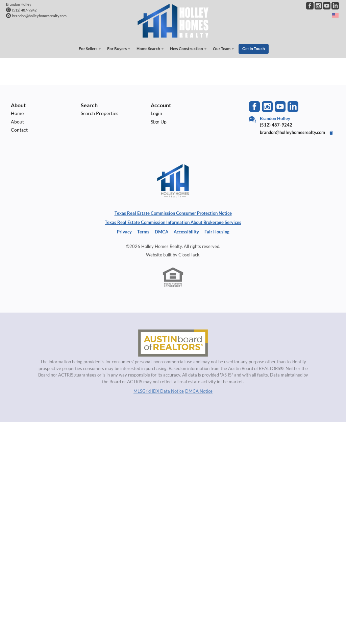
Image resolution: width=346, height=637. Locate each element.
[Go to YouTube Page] (326, 5)
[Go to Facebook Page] (310, 5)
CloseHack (188, 253)
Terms (143, 230)
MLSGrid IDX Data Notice (158, 390)
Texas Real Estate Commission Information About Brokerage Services (173, 221)
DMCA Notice (199, 390)
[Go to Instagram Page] (318, 5)
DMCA (161, 230)
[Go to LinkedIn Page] (335, 5)
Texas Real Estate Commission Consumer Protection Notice (173, 212)
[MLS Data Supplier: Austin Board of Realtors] (172, 341)
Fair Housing (216, 230)
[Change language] (335, 15)
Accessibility (186, 230)
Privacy (124, 230)
